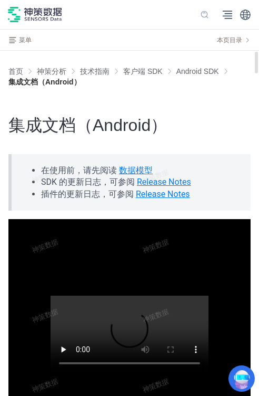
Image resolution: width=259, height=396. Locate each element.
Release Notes (164, 182)
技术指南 (94, 71)
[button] (245, 15)
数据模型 (136, 170)
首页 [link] (15, 71)
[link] (51, 71)
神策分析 (51, 71)
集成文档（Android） (44, 82)
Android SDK (197, 71)
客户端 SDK (143, 71)
